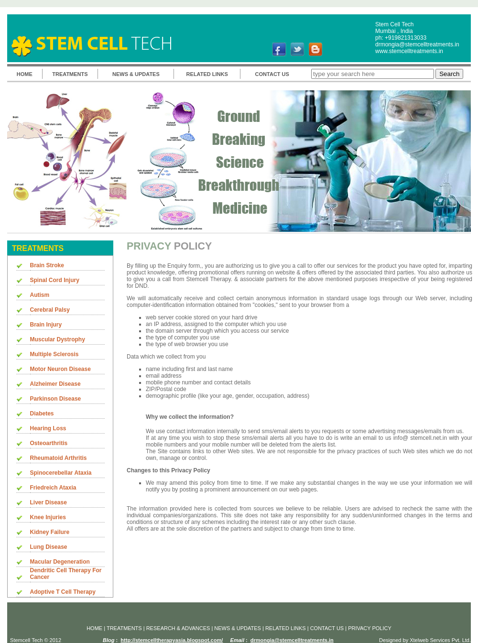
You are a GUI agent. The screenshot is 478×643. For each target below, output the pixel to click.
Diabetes (42, 413)
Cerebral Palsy (50, 309)
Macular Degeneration (60, 561)
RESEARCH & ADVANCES (179, 628)
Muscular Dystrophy (57, 339)
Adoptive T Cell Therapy (63, 592)
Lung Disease (48, 547)
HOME (25, 74)
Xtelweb (419, 640)
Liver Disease (48, 502)
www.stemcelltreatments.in (409, 51)
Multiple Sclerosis (54, 354)
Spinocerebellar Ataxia (61, 472)
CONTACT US (272, 74)
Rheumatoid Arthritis (58, 458)
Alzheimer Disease (55, 384)
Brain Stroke (47, 265)
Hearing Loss (48, 428)
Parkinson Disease (55, 398)
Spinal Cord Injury (54, 280)
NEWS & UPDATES (136, 74)
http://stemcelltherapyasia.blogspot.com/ (171, 640)
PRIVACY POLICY (369, 628)
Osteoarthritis (49, 443)
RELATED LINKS (207, 74)
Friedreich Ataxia (53, 487)
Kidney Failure (50, 532)
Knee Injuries (48, 517)
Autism (40, 295)
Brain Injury (46, 324)
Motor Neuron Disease (60, 369)
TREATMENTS (69, 74)
